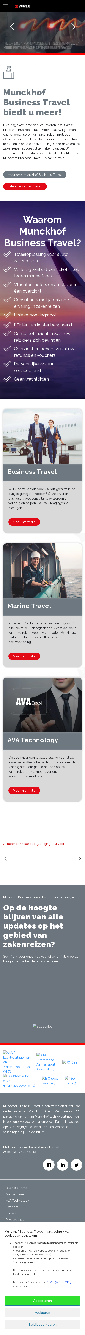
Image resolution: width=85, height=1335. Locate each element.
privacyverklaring (58, 1282)
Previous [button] (6, 865)
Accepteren (42, 1301)
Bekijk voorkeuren (42, 1325)
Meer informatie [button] (24, 522)
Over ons (12, 1202)
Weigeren (42, 1313)
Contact (11, 1221)
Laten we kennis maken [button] (25, 186)
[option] (23, 856)
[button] (17, 1080)
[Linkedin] (62, 1160)
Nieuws (11, 1208)
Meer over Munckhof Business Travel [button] (35, 174)
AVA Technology (17, 1195)
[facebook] (49, 1160)
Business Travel (16, 1183)
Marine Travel (15, 1189)
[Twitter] (76, 1160)
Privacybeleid (15, 1214)
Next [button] (80, 865)
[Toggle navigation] (6, 6)
